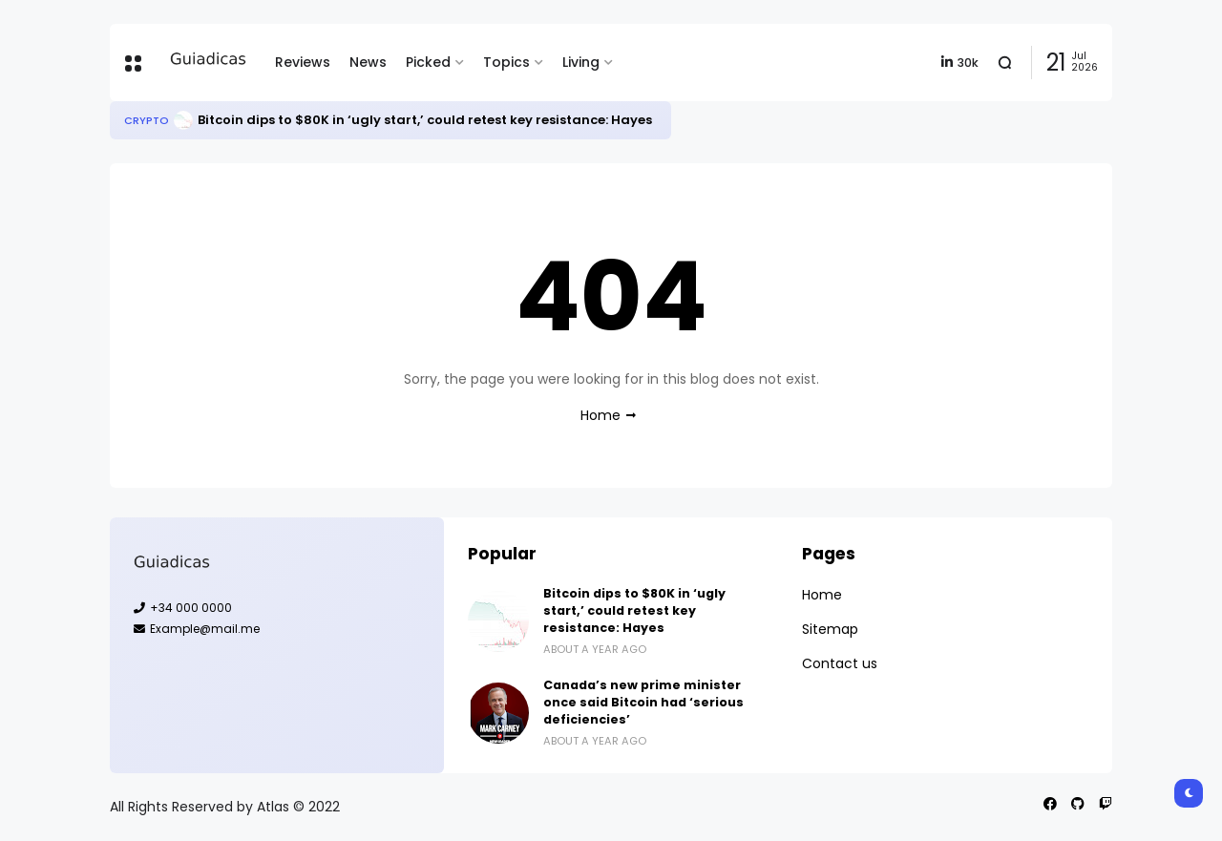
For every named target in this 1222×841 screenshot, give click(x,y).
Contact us (839, 663)
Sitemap (830, 629)
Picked (428, 62)
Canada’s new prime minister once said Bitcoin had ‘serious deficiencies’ (643, 702)
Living (581, 62)
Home (600, 415)
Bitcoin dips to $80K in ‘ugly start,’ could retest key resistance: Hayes (425, 120)
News (368, 62)
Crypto (146, 120)
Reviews (302, 62)
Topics (506, 62)
